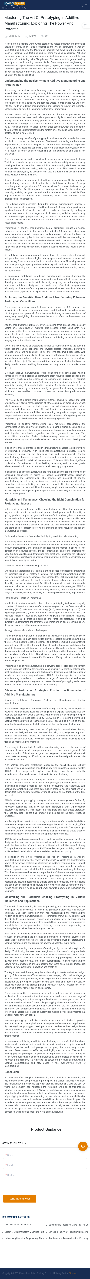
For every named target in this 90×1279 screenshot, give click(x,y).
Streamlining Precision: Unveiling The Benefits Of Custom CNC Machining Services (68, 1224)
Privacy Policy (61, 1273)
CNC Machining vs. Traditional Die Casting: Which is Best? (18, 1224)
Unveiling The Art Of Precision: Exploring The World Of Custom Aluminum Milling (68, 1232)
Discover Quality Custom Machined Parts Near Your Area (24, 1232)
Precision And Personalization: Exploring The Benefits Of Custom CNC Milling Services (68, 1238)
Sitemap (72, 1273)
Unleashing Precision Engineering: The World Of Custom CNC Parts (24, 1238)
